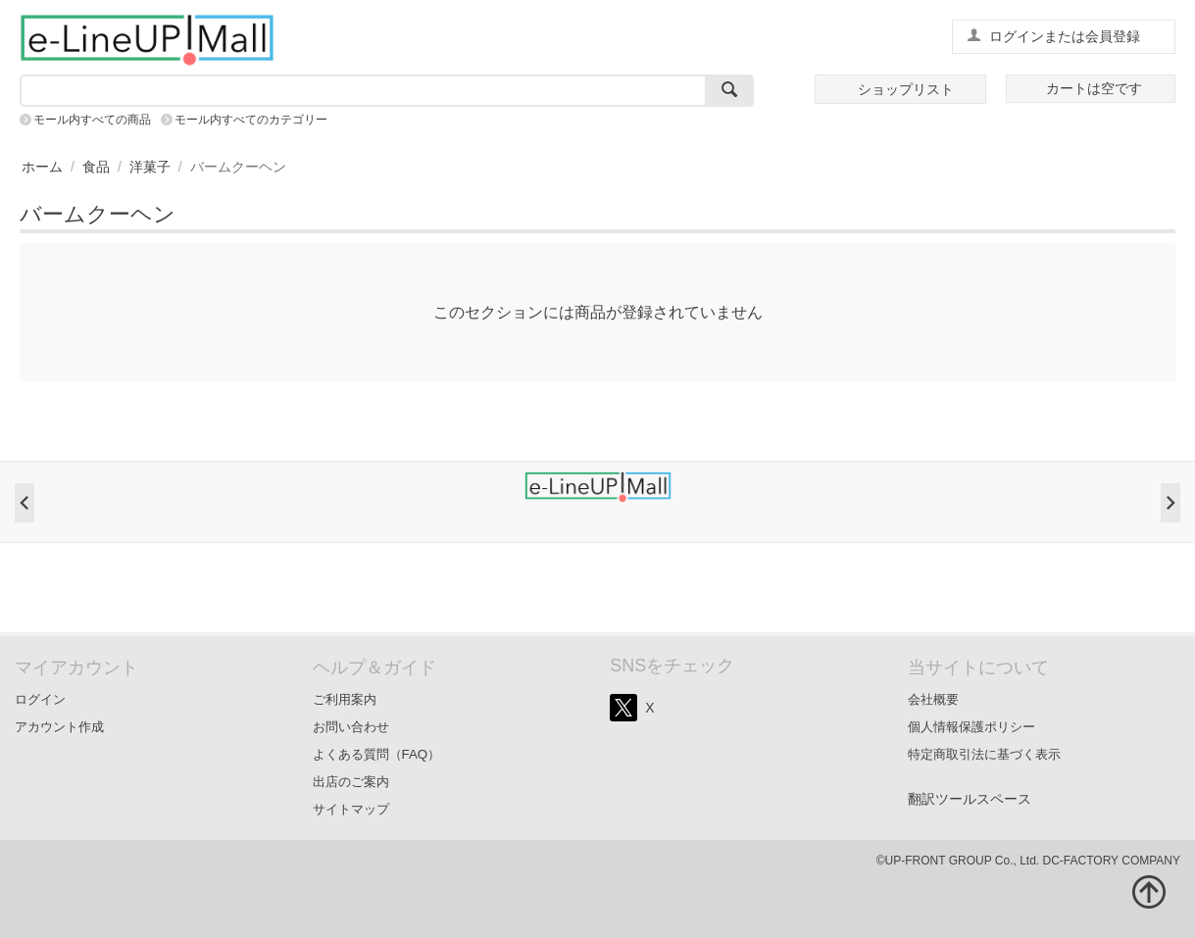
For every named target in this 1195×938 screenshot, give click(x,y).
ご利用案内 (344, 699)
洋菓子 (150, 166)
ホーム (42, 166)
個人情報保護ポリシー (971, 726)
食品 (96, 166)
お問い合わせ (351, 726)
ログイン (40, 699)
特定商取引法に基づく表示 (984, 754)
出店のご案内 (351, 781)
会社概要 (933, 699)
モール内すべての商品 (92, 119)
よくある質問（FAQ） (377, 754)
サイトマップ (351, 809)
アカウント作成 (59, 726)
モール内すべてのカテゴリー (250, 119)
